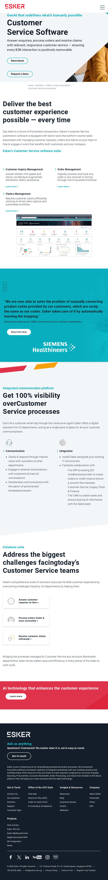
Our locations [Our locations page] (13, 798)
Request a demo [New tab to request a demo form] (20, 74)
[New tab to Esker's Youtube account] (37, 857)
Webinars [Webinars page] (64, 810)
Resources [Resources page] (65, 794)
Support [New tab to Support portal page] (11, 806)
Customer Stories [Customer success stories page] (68, 802)
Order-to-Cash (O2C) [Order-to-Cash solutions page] (38, 802)
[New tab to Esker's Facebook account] (10, 857)
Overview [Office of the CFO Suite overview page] (32, 794)
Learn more (16, 696)
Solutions (39, 85)
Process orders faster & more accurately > (31, 619)
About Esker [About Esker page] (95, 794)
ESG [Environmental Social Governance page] (92, 806)
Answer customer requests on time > (29, 601)
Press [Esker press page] (92, 802)
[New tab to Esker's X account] (18, 857)
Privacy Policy (52, 870)
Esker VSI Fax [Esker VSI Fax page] (13, 829)
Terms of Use (67, 870)
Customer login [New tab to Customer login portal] (14, 810)
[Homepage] (15, 6)
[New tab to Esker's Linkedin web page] (27, 857)
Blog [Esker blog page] (62, 798)
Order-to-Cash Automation (58, 85)
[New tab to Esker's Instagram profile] (47, 857)
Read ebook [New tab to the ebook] (17, 60)
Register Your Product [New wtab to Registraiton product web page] (86, 870)
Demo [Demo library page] (10, 845)
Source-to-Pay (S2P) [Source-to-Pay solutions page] (37, 798)
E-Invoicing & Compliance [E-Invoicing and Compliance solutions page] (40, 806)
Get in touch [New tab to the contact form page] (19, 756)
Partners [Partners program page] (11, 802)
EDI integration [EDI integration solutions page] (14, 841)
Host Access (13, 825)
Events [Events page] (63, 806)
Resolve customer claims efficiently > (32, 637)
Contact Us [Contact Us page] (12, 794)
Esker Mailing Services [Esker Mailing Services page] (17, 833)
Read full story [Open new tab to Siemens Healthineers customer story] (19, 332)
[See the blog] (55, 857)
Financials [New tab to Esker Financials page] (94, 798)
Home (31, 85)
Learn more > (12, 186)
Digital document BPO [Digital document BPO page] (17, 837)
